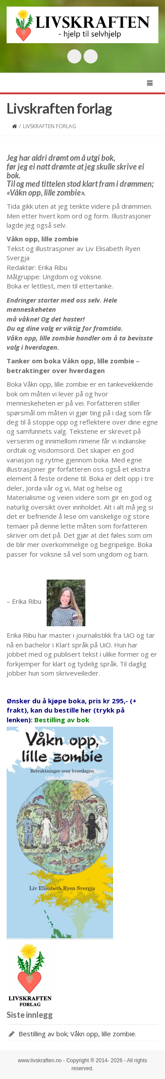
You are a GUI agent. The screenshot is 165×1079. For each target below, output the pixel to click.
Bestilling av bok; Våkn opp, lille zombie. (77, 1033)
